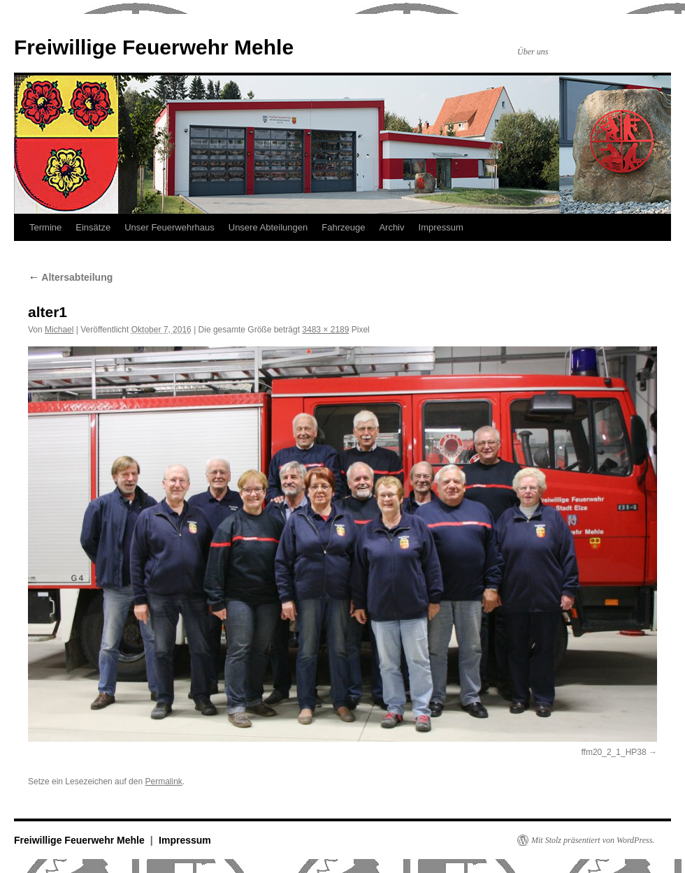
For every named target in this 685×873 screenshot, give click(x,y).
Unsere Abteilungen (268, 227)
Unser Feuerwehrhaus (169, 227)
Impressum (441, 227)
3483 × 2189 (325, 330)
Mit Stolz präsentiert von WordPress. (592, 840)
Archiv (391, 227)
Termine (45, 227)
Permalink (163, 781)
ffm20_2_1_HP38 (613, 752)
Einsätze (92, 227)
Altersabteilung (70, 277)
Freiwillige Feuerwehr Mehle (154, 47)
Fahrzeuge (343, 227)
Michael (59, 330)
